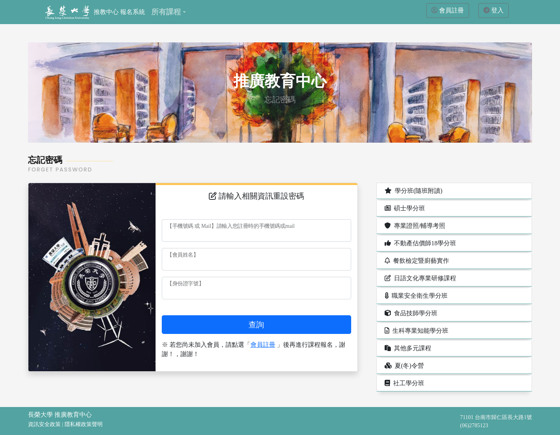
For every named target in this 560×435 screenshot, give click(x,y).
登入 (497, 10)
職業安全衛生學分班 (415, 295)
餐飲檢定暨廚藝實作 (416, 260)
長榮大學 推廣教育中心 (60, 414)
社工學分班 (403, 383)
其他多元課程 (407, 348)
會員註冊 (451, 10)
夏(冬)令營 (403, 365)
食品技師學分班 (410, 313)
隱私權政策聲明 (84, 424)
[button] (168, 12)
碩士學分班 (404, 208)
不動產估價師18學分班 (419, 243)
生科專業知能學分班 (415, 330)
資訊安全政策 (44, 424)
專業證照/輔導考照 (414, 225)
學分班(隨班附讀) (413, 190)
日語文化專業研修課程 (419, 278)
